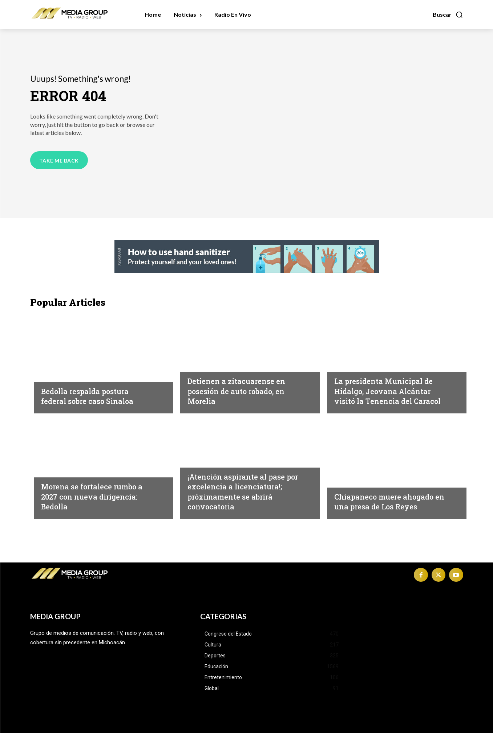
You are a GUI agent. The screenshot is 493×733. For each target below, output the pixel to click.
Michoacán (350, 355)
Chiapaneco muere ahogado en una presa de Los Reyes (391, 501)
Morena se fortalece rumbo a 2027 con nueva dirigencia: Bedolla (96, 496)
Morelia (198, 365)
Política (53, 375)
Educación (203, 450)
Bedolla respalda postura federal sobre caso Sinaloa (94, 395)
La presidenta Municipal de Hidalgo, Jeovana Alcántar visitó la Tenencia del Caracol (390, 385)
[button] (448, 14)
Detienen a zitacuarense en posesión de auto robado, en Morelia (244, 390)
